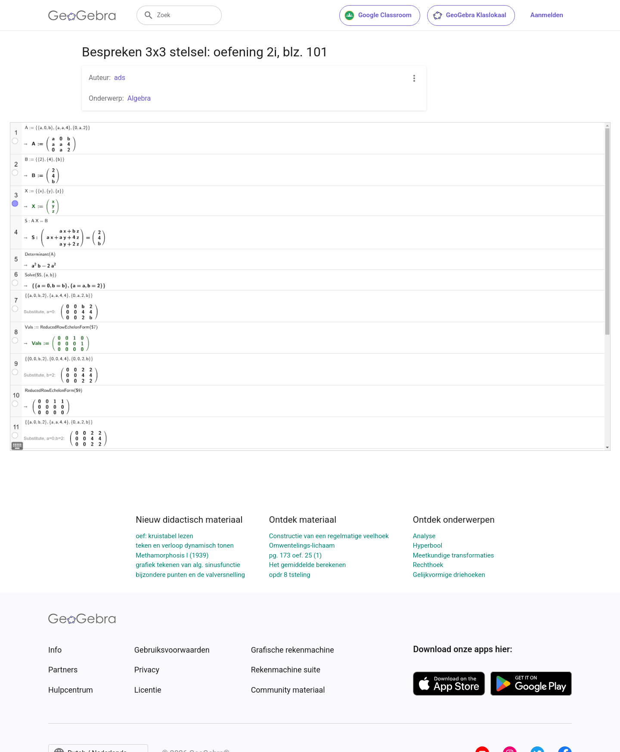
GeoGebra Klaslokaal (469, 15)
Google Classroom (378, 15)
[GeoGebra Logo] (82, 15)
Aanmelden (546, 15)
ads (119, 78)
